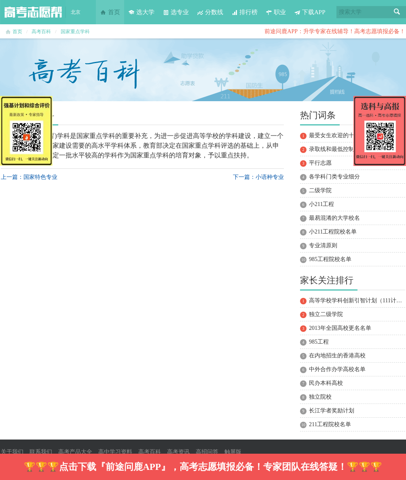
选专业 (176, 12)
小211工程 (321, 204)
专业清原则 (323, 245)
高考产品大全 (75, 452)
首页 (110, 12)
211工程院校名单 (330, 424)
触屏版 (232, 452)
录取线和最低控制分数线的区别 (348, 149)
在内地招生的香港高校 (337, 356)
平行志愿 (320, 163)
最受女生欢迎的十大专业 (340, 135)
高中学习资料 (115, 452)
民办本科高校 (326, 383)
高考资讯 (178, 452)
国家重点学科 (75, 31)
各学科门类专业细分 (334, 177)
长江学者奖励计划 (331, 411)
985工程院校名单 (330, 259)
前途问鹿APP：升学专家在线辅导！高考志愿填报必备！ (334, 31)
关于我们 (12, 452)
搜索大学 (350, 12)
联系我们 (41, 452)
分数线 (210, 12)
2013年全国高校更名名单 (340, 328)
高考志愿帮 (33, 12)
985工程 (319, 342)
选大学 (141, 12)
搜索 (397, 12)
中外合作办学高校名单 (337, 369)
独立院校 (320, 397)
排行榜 (244, 12)
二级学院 (320, 190)
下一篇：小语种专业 (258, 177)
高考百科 (41, 31)
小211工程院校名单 (333, 232)
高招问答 (207, 452)
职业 (276, 12)
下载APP (310, 12)
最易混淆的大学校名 (334, 218)
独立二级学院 (326, 314)
